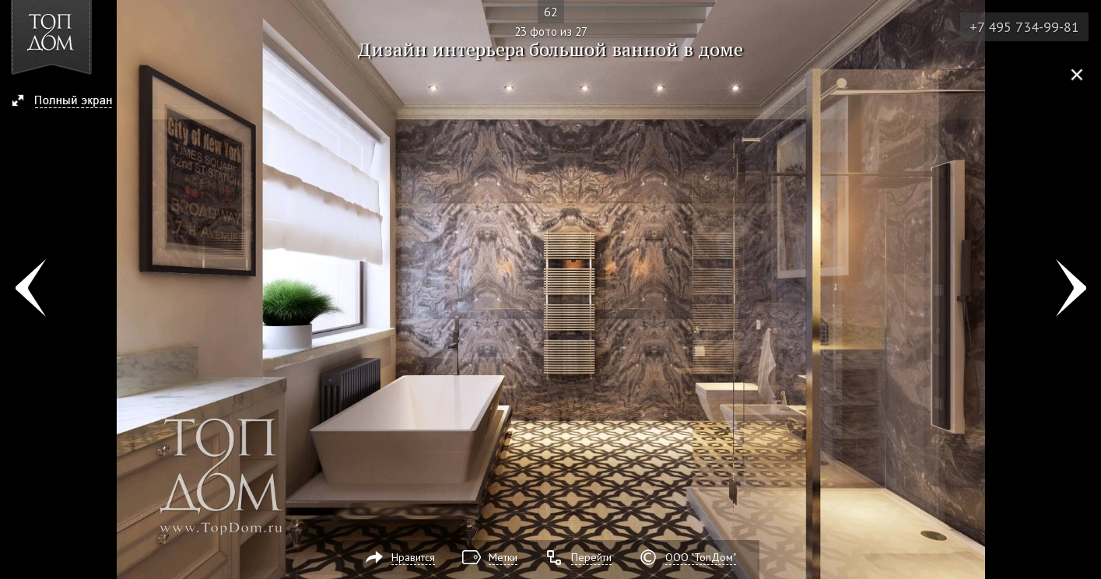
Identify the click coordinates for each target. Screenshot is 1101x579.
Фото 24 (1071, 289)
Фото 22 (30, 289)
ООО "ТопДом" (700, 557)
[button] (68, 101)
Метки (503, 557)
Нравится (413, 557)
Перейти (591, 557)
